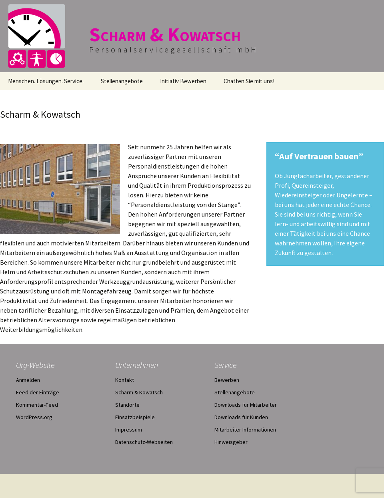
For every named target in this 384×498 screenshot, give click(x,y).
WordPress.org (34, 417)
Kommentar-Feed (37, 404)
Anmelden (28, 380)
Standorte (127, 404)
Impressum (128, 429)
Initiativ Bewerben (183, 81)
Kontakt (124, 380)
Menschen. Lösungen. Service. (46, 81)
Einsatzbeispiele (135, 417)
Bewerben (226, 380)
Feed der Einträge (37, 392)
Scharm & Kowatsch (139, 392)
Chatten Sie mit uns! (249, 81)
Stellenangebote (122, 81)
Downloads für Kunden (241, 417)
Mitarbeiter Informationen (245, 429)
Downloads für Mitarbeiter (245, 404)
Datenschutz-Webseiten (144, 442)
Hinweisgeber (231, 442)
